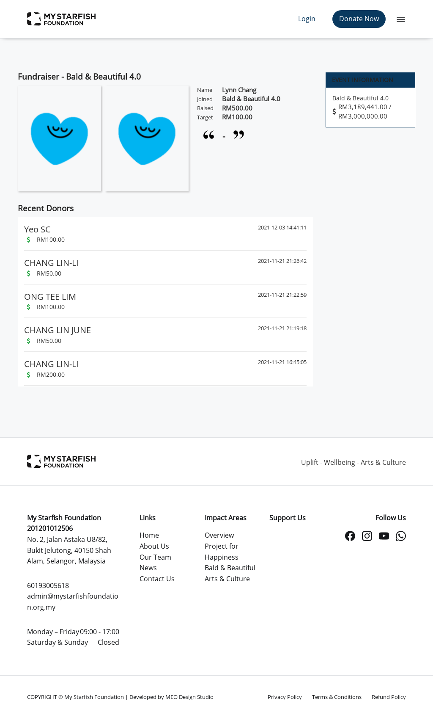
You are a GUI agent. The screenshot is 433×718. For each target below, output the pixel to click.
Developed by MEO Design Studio (171, 697)
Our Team (155, 557)
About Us (154, 546)
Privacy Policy (285, 697)
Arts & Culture (227, 578)
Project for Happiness (221, 551)
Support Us (287, 517)
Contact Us (157, 578)
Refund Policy (389, 697)
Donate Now (359, 18)
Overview (219, 535)
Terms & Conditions (337, 697)
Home (149, 535)
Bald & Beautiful (230, 567)
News (148, 567)
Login (306, 18)
